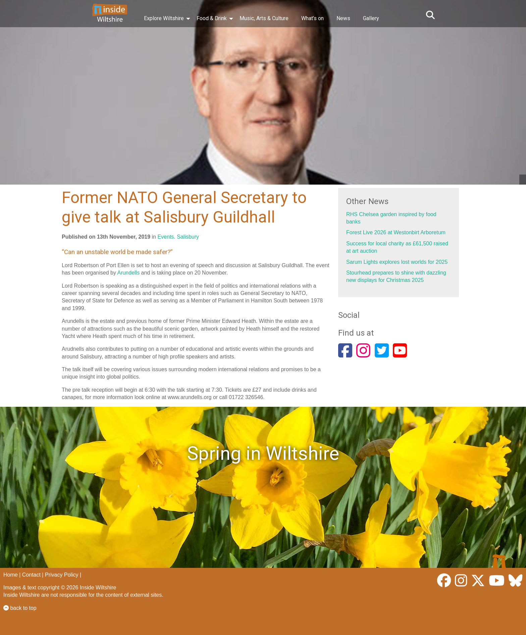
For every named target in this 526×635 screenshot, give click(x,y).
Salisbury (188, 237)
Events (165, 237)
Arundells (128, 273)
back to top (20, 608)
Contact (31, 575)
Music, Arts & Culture (264, 18)
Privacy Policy (61, 575)
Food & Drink (212, 18)
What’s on (312, 18)
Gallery (371, 18)
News (343, 18)
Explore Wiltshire (164, 18)
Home (10, 575)
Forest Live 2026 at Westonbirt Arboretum (395, 232)
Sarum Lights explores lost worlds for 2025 (397, 262)
